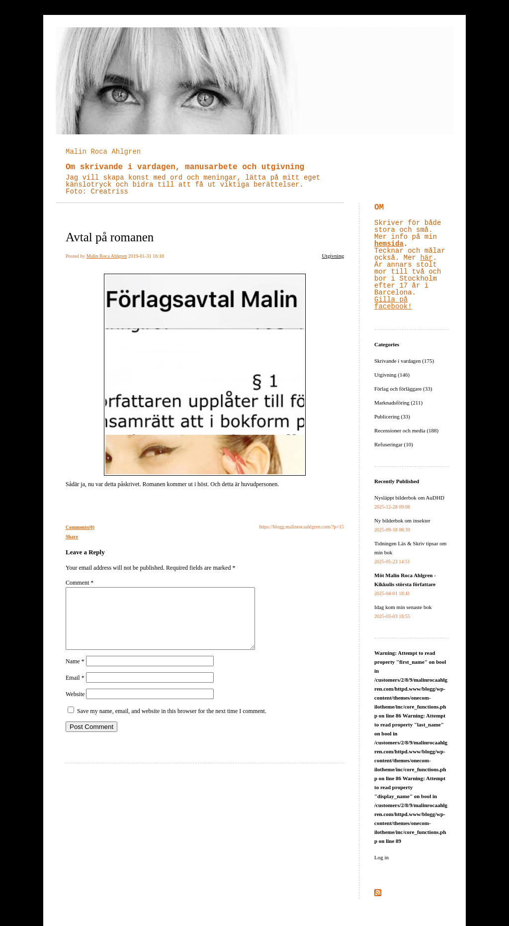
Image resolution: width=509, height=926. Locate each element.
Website (75, 706)
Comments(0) (80, 527)
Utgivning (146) (392, 375)
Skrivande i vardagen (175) (404, 361)
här (426, 258)
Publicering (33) (392, 416)
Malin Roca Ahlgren (103, 152)
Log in (381, 857)
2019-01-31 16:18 (146, 256)
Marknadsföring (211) (398, 403)
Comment (79, 582)
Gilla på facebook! (393, 303)
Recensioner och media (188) (406, 430)
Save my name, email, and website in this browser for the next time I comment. (171, 723)
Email (75, 689)
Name (75, 673)
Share (72, 536)
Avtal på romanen (110, 237)
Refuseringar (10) (393, 444)
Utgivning (333, 256)
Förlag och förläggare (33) (403, 389)
